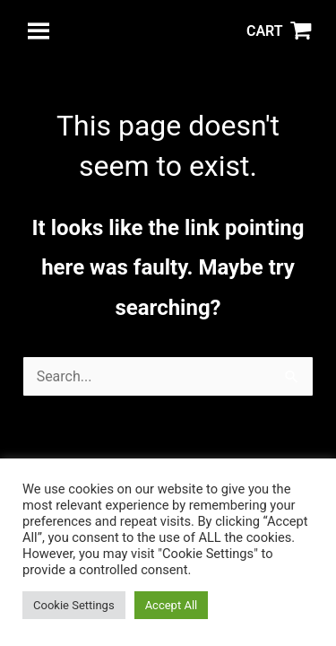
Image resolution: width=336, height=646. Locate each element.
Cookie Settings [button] (74, 605)
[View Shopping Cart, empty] (278, 31)
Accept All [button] (171, 605)
